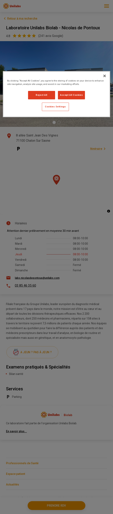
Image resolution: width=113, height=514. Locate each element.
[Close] (104, 75)
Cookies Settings (55, 106)
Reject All (41, 95)
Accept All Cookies (71, 95)
